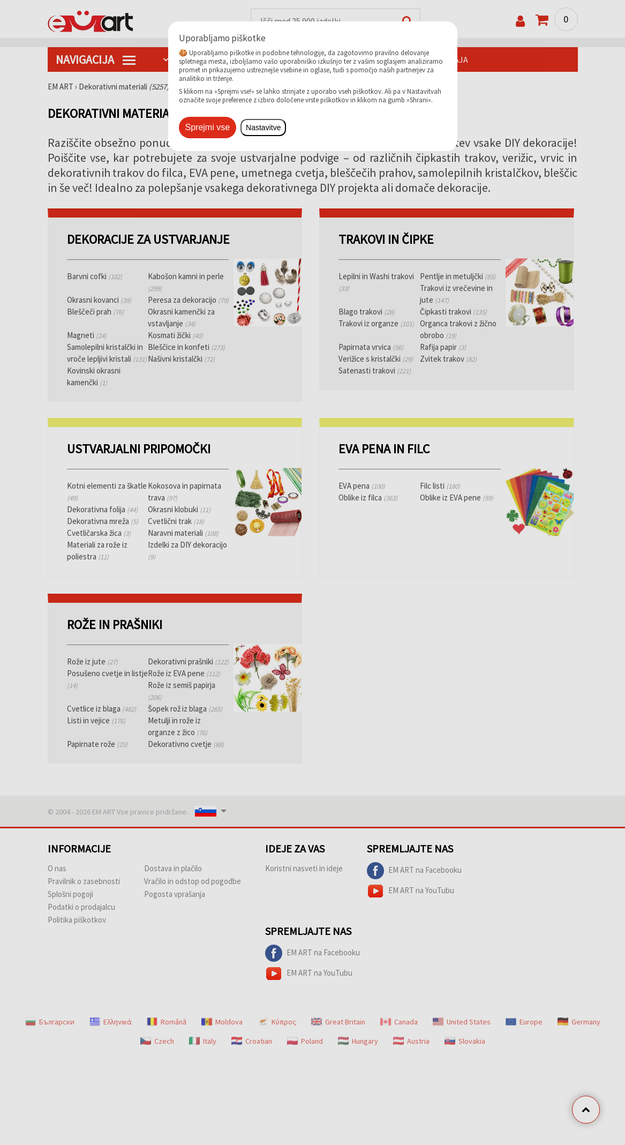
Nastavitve (263, 127)
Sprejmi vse (207, 127)
